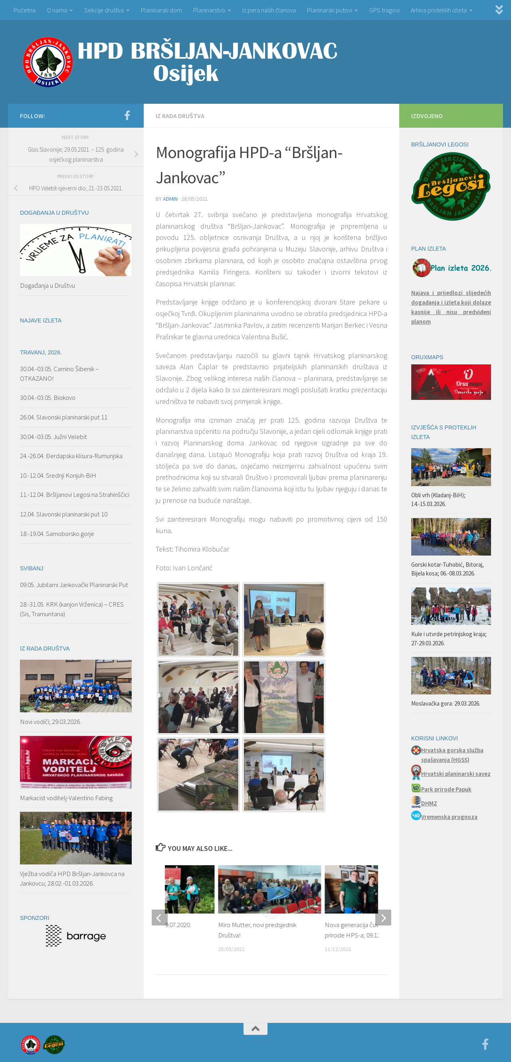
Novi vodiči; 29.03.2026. (50, 721)
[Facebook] (127, 115)
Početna (25, 10)
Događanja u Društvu (47, 285)
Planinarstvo (209, 10)
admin (170, 198)
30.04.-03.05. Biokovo (47, 397)
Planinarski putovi (329, 10)
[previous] (160, 918)
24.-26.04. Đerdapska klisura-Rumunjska (71, 455)
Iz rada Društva (180, 116)
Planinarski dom (161, 10)
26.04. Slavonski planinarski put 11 (63, 417)
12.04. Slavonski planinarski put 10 (64, 514)
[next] (383, 918)
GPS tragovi (384, 10)
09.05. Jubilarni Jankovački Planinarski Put (74, 584)
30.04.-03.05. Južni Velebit (53, 436)
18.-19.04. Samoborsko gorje (57, 533)
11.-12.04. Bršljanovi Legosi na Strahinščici (74, 494)
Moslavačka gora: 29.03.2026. (445, 703)
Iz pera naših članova (269, 10)
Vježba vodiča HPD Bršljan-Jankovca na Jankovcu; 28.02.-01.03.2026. (72, 878)
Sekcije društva (104, 10)
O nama (57, 10)
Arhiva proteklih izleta (439, 10)
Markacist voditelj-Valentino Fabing (66, 797)
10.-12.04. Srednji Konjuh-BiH (58, 475)
